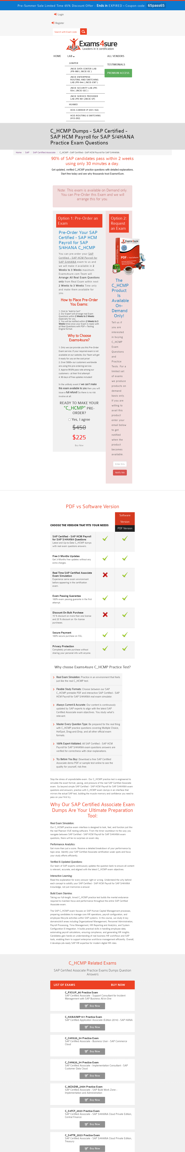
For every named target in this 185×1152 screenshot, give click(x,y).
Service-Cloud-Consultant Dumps (112, 1103)
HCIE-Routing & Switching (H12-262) (81, 117)
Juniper (69, 64)
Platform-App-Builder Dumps (152, 1103)
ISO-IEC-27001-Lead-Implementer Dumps (32, 1117)
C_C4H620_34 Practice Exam (30, 861)
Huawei (68, 105)
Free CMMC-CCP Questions (72, 961)
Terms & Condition (78, 1142)
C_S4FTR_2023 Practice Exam (30, 896)
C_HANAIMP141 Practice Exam (31, 837)
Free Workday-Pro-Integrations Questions (72, 997)
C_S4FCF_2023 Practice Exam (30, 884)
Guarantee (57, 1142)
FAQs (43, 1142)
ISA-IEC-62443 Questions (32, 980)
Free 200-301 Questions (72, 955)
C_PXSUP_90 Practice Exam (29, 826)
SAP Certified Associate (44, 152)
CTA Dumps (112, 1121)
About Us (29, 1142)
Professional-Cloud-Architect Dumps (72, 1103)
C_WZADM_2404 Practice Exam (32, 872)
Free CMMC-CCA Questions (153, 961)
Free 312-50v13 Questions (72, 967)
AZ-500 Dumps (72, 1109)
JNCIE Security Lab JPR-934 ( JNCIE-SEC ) (79, 90)
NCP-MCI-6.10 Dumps (153, 1121)
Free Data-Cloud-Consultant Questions (32, 997)
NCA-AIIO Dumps (32, 1128)
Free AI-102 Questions (32, 967)
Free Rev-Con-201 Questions (72, 949)
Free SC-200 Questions (32, 974)
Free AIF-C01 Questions (112, 961)
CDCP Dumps (72, 1121)
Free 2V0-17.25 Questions (32, 961)
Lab (66, 56)
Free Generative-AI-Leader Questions (112, 982)
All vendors (111, 56)
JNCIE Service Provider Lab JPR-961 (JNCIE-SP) (79, 98)
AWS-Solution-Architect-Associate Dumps (32, 1105)
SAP (27, 152)
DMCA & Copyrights (121, 1142)
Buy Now (159, 828)
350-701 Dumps (152, 1109)
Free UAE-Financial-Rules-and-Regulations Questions (112, 997)
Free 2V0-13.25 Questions (112, 949)
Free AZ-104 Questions (112, 955)
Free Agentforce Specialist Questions (72, 980)
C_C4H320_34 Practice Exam (30, 849)
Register (17, 23)
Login (18, 14)
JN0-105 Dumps (153, 1115)
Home (52, 56)
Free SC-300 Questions (72, 974)
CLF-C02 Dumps (112, 1115)
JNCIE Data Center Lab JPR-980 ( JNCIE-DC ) (79, 70)
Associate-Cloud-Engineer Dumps (113, 1109)
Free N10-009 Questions (32, 955)
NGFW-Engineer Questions (152, 974)
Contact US (99, 1142)
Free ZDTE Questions (152, 949)
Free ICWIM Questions (112, 967)
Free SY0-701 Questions (32, 949)
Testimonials (135, 56)
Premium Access (161, 56)
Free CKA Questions (153, 967)
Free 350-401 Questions (153, 955)
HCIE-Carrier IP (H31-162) (80, 110)
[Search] (42, 31)
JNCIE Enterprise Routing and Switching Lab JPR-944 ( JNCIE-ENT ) (80, 80)
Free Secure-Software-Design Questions (153, 988)
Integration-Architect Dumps (72, 1115)
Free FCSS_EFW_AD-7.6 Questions (153, 980)
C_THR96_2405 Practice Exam (30, 907)
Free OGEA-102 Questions (112, 974)
